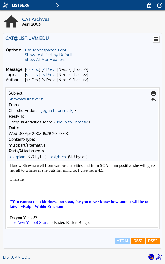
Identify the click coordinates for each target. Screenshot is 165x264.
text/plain (17, 156)
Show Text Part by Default (49, 54)
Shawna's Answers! (26, 99)
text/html (58, 156)
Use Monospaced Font (45, 50)
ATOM (122, 241)
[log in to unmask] (57, 110)
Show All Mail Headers (45, 59)
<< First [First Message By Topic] (32, 74)
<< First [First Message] (32, 69)
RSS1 (138, 241)
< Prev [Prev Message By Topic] (49, 74)
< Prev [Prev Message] (49, 69)
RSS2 (152, 241)
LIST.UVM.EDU (16, 257)
